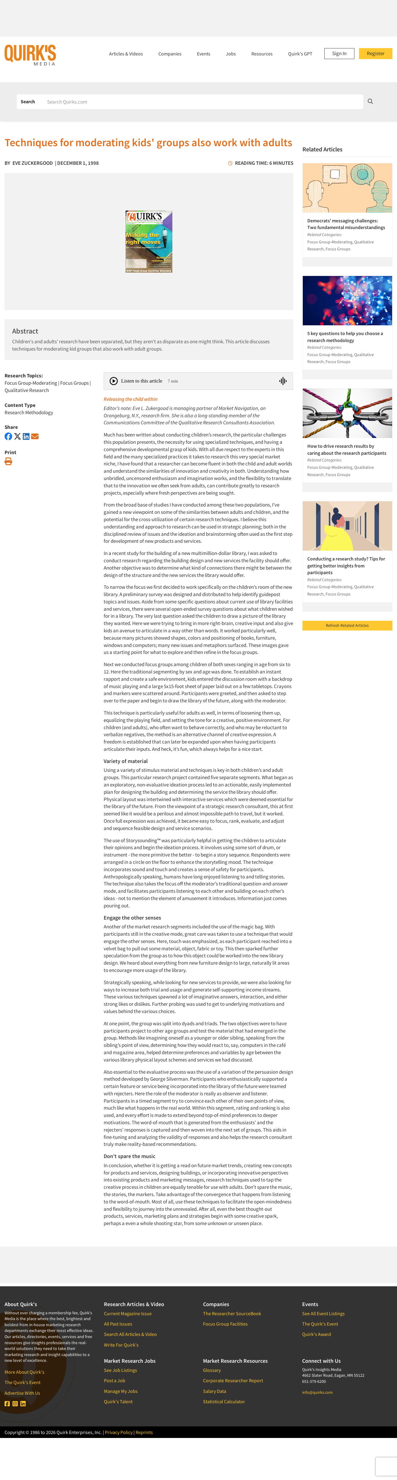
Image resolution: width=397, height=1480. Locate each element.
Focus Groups (74, 383)
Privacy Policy (119, 1432)
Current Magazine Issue (128, 1313)
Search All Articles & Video (130, 1334)
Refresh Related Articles (347, 625)
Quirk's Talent (118, 1401)
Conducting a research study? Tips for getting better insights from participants (346, 565)
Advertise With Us (22, 1393)
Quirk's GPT (300, 54)
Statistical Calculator (224, 1401)
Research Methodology (29, 412)
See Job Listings (120, 1370)
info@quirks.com (317, 1392)
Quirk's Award (316, 1334)
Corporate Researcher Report (233, 1380)
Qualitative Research (27, 390)
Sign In (339, 53)
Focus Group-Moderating (31, 383)
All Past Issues (118, 1324)
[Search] (203, 102)
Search (28, 101)
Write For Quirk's (121, 1345)
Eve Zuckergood (32, 163)
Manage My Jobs (121, 1391)
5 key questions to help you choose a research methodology (345, 336)
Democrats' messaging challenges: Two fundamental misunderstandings (346, 223)
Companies (169, 54)
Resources (262, 54)
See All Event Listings (323, 1313)
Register (376, 53)
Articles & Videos (126, 54)
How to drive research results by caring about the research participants (346, 449)
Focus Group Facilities (225, 1324)
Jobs (231, 54)
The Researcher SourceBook (232, 1313)
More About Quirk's (24, 1372)
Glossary (212, 1370)
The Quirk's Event (22, 1382)
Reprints (144, 1432)
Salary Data (214, 1391)
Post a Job (114, 1380)
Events (203, 54)
